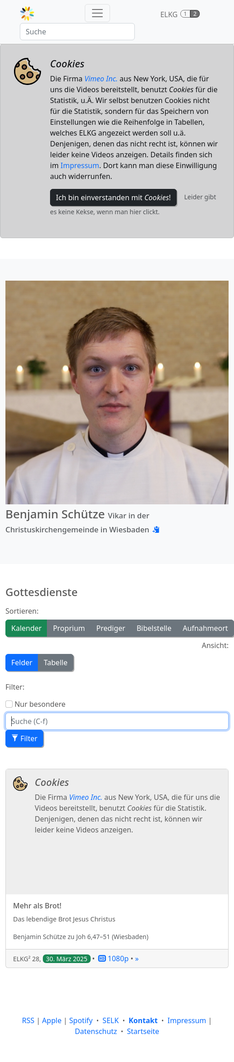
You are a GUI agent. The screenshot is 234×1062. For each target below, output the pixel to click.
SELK (110, 1020)
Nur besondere (39, 704)
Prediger (110, 628)
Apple (51, 1020)
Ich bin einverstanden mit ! (113, 197)
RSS (28, 1020)
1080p (114, 958)
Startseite (143, 1031)
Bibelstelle (154, 628)
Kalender (26, 628)
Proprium (69, 628)
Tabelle (56, 662)
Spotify (81, 1020)
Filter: (14, 687)
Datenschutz (96, 1031)
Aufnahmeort (205, 628)
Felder (21, 662)
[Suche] (77, 31)
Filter (24, 738)
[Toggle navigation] (97, 13)
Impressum (79, 165)
